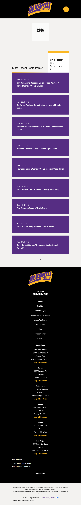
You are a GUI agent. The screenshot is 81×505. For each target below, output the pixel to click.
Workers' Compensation (40, 315)
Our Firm (40, 306)
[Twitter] (43, 477)
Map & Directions (40, 362)
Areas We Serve (40, 320)
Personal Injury (40, 311)
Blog (40, 329)
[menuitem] (15, 500)
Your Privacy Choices (50, 498)
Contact (40, 338)
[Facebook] (33, 477)
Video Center (40, 334)
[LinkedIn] (38, 477)
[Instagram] (47, 477)
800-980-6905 (40, 294)
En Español (40, 325)
